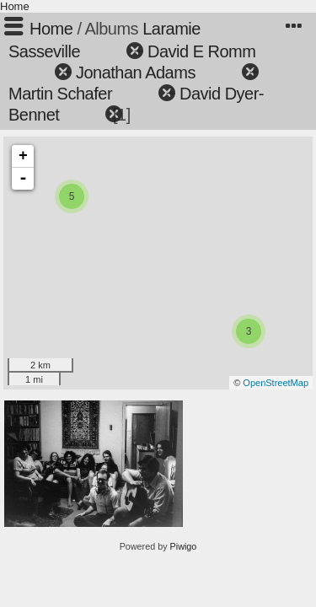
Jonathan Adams (135, 72)
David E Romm (201, 51)
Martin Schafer (60, 93)
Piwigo (183, 546)
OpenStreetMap (275, 383)
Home (14, 6)
